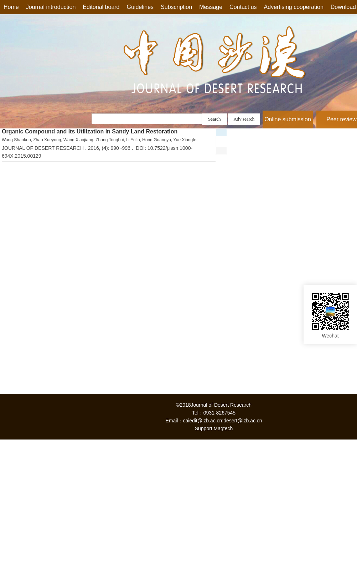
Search (214, 119)
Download (343, 7)
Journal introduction (51, 7)
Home (11, 7)
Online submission (287, 119)
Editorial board (101, 7)
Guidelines (140, 7)
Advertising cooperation (294, 7)
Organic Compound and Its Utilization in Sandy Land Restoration (89, 131)
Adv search (243, 119)
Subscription (176, 7)
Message (210, 7)
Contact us (243, 7)
